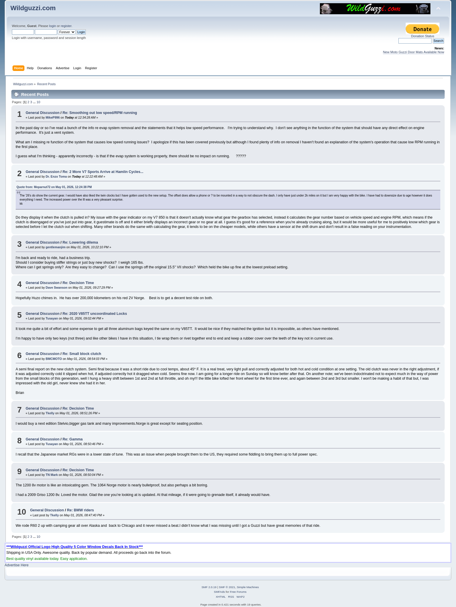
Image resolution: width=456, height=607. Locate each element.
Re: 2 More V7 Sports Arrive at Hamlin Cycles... (103, 172)
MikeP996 (53, 117)
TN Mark (52, 474)
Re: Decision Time (78, 283)
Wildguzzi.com (33, 8)
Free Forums (238, 591)
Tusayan (52, 318)
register (66, 26)
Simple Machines (248, 587)
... (34, 102)
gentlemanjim (55, 247)
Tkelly (50, 413)
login (52, 26)
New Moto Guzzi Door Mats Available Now (413, 52)
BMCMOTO (54, 358)
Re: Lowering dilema (80, 242)
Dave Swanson (56, 287)
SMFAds (219, 591)
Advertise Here (16, 565)
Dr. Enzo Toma (56, 176)
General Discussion (42, 113)
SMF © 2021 (227, 587)
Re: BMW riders (80, 510)
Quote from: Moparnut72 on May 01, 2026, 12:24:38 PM (54, 187)
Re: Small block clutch (82, 354)
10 (38, 102)
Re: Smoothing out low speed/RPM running (100, 113)
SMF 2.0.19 (209, 587)
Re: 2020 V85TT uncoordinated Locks (95, 314)
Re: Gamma (73, 439)
